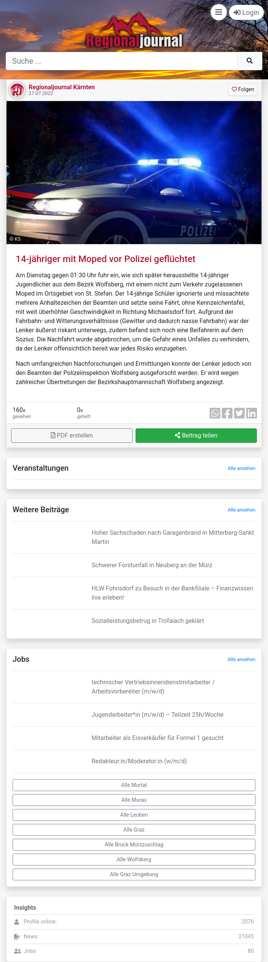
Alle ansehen (241, 468)
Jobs (30, 951)
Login (246, 12)
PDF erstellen (72, 435)
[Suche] (121, 61)
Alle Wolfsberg (134, 859)
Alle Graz (133, 830)
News (30, 936)
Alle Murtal (134, 785)
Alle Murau (134, 800)
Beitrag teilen (196, 435)
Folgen (243, 89)
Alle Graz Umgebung (134, 874)
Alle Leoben (134, 815)
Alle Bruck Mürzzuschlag (134, 844)
